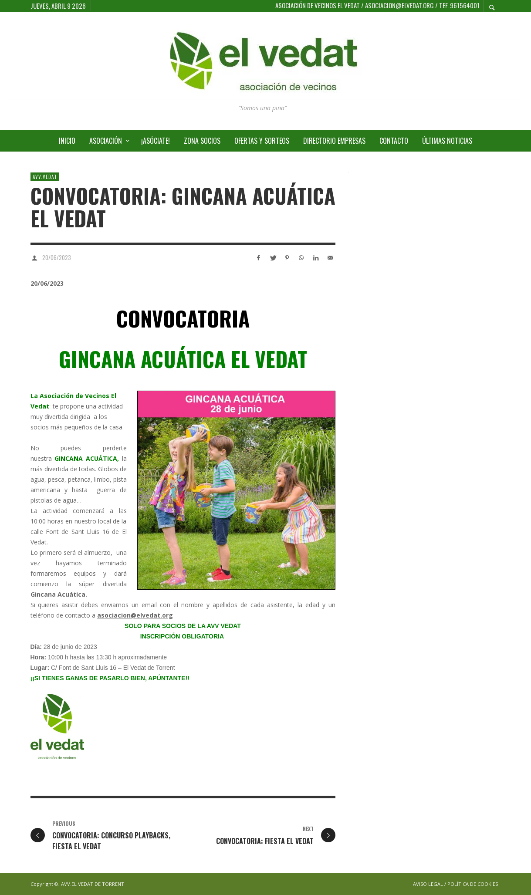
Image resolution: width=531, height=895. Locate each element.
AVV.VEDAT (45, 176)
